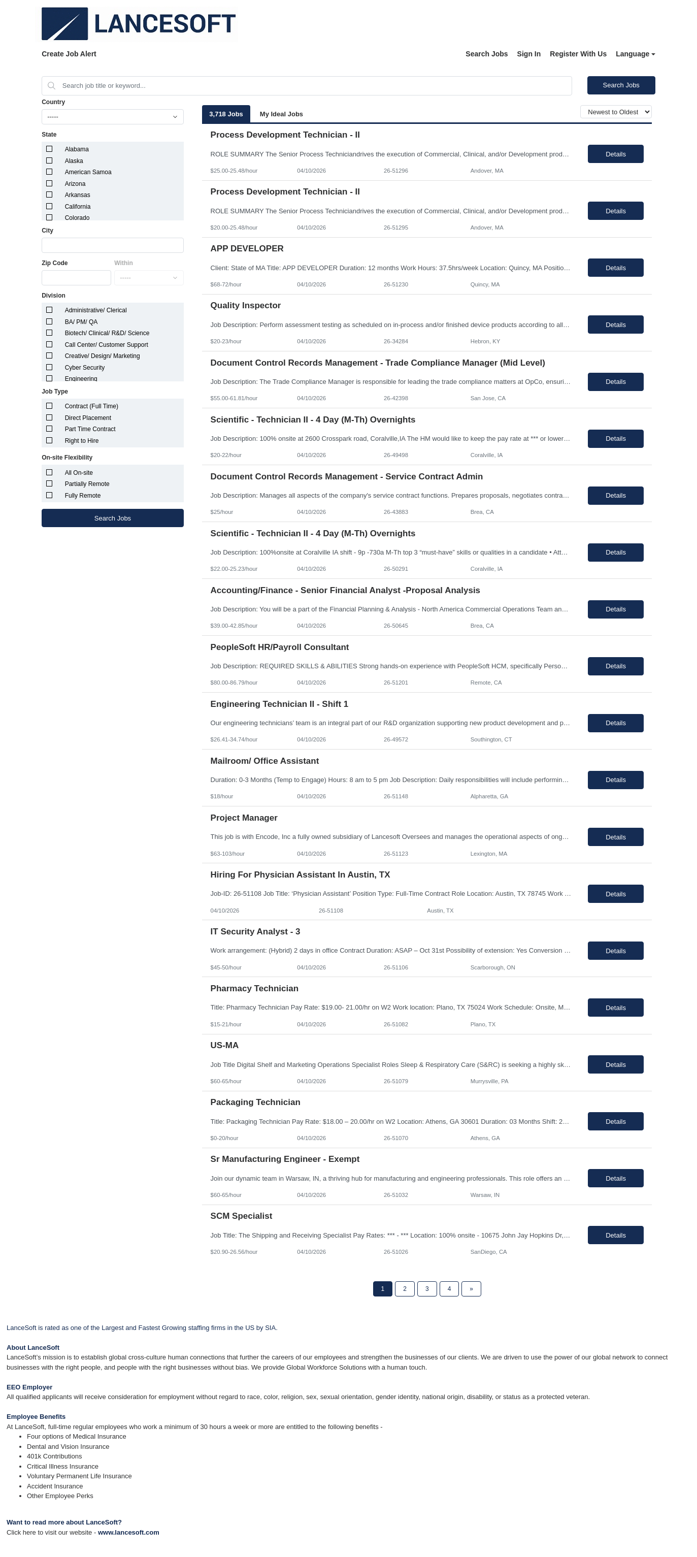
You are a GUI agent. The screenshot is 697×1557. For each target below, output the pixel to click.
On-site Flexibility (67, 457)
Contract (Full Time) (91, 406)
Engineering (81, 378)
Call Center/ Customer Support (106, 344)
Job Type (55, 391)
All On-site (79, 472)
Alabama (77, 149)
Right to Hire (82, 440)
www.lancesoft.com (128, 1532)
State (49, 134)
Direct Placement (88, 417)
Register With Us (578, 54)
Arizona (75, 183)
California (78, 206)
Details (616, 154)
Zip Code (55, 263)
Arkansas (77, 195)
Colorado (77, 217)
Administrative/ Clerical (96, 310)
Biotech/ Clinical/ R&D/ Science (107, 333)
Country (53, 102)
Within (123, 263)
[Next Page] (471, 1288)
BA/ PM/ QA (81, 322)
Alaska (74, 161)
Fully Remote (83, 495)
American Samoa (88, 172)
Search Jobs (487, 54)
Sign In (529, 54)
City (47, 230)
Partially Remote (87, 484)
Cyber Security (85, 367)
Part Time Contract (90, 429)
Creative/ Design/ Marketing (102, 356)
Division (53, 295)
